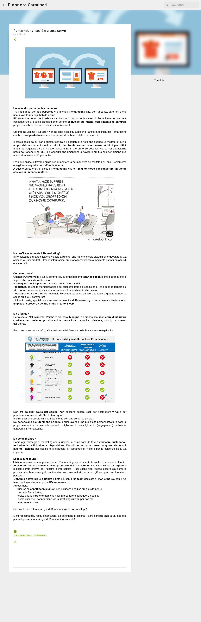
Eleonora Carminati (27, 4)
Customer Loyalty (23, 536)
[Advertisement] (70, 595)
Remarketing (40, 536)
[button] (15, 40)
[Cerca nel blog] (184, 5)
